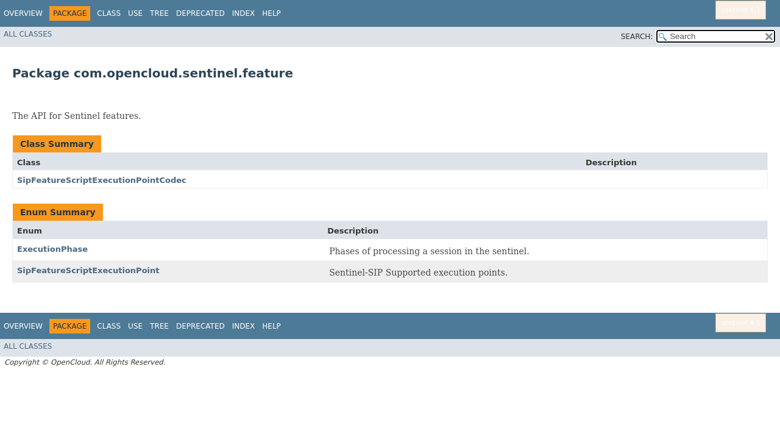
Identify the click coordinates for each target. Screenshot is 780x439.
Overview (23, 13)
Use (135, 13)
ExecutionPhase (52, 249)
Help (271, 13)
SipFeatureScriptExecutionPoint (88, 270)
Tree (159, 13)
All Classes (28, 34)
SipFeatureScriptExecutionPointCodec (101, 180)
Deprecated (200, 13)
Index (243, 13)
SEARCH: (637, 36)
